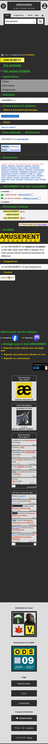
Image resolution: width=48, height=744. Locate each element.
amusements (15, 150)
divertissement (38, 170)
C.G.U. (24, 694)
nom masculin (22, 139)
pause (38, 177)
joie (22, 175)
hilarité (3, 175)
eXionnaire (15, 528)
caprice (25, 168)
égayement (14, 172)
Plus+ (34, 445)
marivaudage (25, 177)
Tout (30, 464)
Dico (7, 55)
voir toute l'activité (31, 487)
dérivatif (15, 170)
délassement (6, 170)
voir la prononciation (10, 116)
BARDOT (18, 474)
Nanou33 (22, 496)
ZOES (22, 448)
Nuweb (29, 738)
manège (16, 177)
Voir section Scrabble (15, 70)
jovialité (27, 175)
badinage (27, 166)
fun (34, 173)
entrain (40, 172)
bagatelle (4, 168)
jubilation (40, 175)
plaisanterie (5, 179)
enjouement (33, 172)
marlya (14, 535)
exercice (15, 173)
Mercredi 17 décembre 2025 (21, 509)
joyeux (33, 175)
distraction (28, 170)
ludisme (9, 177)
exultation (22, 173)
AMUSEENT (7, 278)
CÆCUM (19, 460)
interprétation (12, 175)
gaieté (39, 173)
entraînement (6, 173)
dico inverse (42, 224)
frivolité (29, 173)
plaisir (13, 179)
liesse (3, 177)
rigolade (42, 179)
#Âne (13, 481)
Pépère (14, 501)
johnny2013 (24, 194)
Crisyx (14, 472)
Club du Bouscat (17, 506)
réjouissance (29, 179)
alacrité (4, 166)
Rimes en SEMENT (8, 127)
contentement (34, 168)
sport (3, 181)
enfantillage (23, 172)
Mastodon (30, 728)
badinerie (35, 166)
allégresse (11, 166)
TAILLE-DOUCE (30, 441)
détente (21, 170)
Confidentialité (24, 704)
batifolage (12, 168)
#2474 (29, 501)
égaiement (5, 172)
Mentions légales (24, 684)
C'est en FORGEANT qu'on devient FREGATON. (23, 537)
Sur (9, 338)
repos (37, 179)
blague (19, 168)
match (33, 177)
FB (23, 728)
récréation (19, 179)
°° (30, 453)
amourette (20, 166)
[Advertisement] (24, 38)
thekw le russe (30, 198)
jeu (19, 175)
